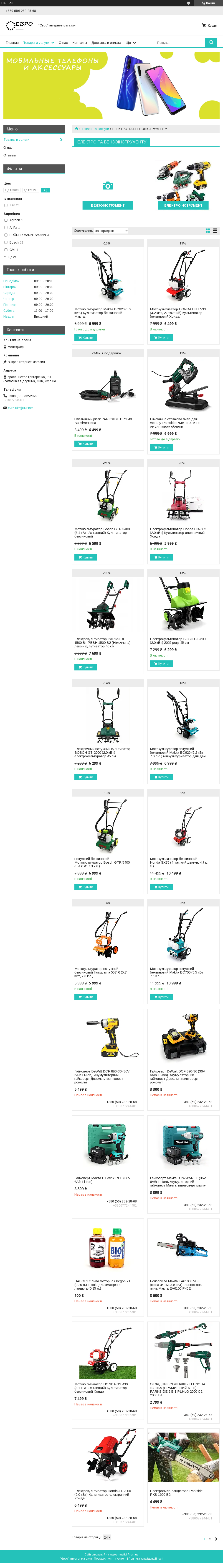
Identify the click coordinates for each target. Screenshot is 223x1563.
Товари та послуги (95, 129)
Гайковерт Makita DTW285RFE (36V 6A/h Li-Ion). (102, 1180)
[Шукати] (211, 42)
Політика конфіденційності (146, 1558)
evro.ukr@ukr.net (20, 408)
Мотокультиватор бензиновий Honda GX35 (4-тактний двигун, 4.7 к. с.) (179, 862)
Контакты (79, 42)
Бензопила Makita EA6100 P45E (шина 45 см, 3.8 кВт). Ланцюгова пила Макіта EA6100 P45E (176, 1284)
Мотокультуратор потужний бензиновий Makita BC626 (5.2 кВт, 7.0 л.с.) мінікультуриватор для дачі (178, 752)
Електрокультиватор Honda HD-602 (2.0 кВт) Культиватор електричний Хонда (178, 532)
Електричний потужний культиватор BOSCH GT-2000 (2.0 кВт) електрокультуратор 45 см (102, 752)
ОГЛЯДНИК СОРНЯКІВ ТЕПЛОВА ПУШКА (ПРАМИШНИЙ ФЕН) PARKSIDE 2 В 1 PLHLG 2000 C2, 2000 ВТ (177, 1389)
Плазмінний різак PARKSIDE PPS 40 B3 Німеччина (103, 421)
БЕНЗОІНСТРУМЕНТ (108, 205)
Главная (12, 42)
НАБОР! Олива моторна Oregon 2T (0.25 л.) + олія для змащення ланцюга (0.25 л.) (102, 1284)
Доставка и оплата (106, 42)
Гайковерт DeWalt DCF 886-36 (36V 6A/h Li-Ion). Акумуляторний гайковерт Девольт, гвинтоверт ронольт (101, 1077)
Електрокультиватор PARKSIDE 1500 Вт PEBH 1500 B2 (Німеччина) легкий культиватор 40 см (102, 642)
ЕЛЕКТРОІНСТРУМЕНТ (183, 205)
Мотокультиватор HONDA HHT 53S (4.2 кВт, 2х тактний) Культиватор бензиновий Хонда (178, 312)
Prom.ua (133, 1554)
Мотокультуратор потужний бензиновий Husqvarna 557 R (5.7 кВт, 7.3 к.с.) (100, 972)
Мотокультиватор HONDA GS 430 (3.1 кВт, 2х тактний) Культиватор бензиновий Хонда (101, 1387)
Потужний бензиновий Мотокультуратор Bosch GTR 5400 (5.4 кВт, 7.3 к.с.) (102, 862)
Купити (88, 337)
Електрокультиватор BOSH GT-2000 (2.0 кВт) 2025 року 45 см (178, 640)
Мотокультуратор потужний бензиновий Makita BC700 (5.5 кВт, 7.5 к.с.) (177, 972)
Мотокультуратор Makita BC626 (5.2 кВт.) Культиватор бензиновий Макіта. (102, 312)
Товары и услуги (36, 42)
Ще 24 (12, 257)
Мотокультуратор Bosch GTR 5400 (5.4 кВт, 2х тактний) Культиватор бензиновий (102, 532)
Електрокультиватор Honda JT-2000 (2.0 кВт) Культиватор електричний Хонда (102, 1494)
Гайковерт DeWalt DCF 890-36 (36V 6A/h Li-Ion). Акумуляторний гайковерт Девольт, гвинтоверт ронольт (177, 1077)
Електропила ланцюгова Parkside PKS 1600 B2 (176, 1492)
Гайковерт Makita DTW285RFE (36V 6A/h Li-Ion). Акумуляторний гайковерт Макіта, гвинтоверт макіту (178, 1181)
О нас (63, 42)
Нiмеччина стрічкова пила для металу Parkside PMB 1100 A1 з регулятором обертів (175, 422)
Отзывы (9, 155)
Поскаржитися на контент (110, 1558)
